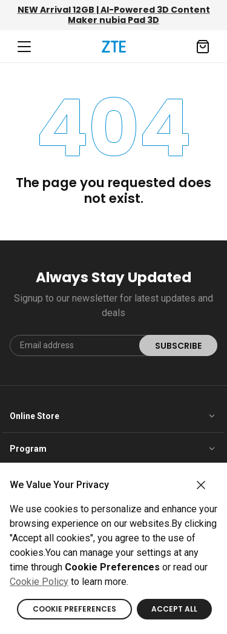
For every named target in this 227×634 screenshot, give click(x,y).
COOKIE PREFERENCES (74, 609)
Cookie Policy (39, 581)
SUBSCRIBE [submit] (178, 346)
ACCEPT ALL (174, 609)
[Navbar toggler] (24, 46)
